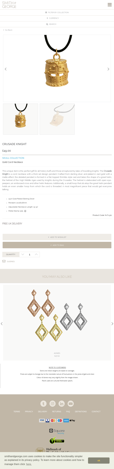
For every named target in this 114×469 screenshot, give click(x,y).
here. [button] (29, 464)
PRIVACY (29, 412)
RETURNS (56, 412)
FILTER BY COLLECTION (57, 12)
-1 (22, 254)
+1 (36, 254)
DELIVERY (42, 412)
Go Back (8, 30)
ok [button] (99, 460)
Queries (8, 261)
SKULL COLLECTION (13, 157)
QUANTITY (10, 254)
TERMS (17, 412)
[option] (57, 68)
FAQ (68, 412)
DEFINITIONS (81, 412)
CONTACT (96, 412)
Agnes (57, 354)
